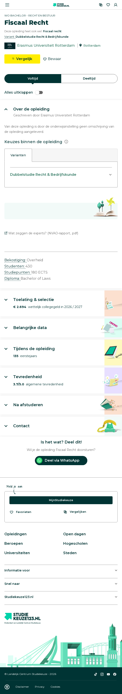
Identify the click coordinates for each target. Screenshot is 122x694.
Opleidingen (15, 534)
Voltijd (33, 78)
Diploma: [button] (12, 278)
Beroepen (13, 543)
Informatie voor (17, 570)
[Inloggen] (115, 5)
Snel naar (12, 584)
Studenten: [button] (14, 266)
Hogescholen (75, 543)
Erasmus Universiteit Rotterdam (46, 45)
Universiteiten (17, 553)
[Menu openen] (7, 5)
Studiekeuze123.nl (18, 597)
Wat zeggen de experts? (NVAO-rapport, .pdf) (41, 233)
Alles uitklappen (23, 92)
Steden (70, 553)
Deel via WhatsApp (57, 460)
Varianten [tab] (18, 155)
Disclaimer (23, 686)
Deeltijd (89, 78)
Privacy (40, 686)
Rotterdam (91, 46)
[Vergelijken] (101, 5)
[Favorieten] (108, 5)
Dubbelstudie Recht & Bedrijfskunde (43, 175)
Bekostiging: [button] (15, 260)
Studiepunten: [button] (17, 272)
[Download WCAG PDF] (7, 687)
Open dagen (74, 534)
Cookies (55, 686)
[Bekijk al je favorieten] (20, 512)
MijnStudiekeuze (61, 500)
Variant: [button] (10, 36)
